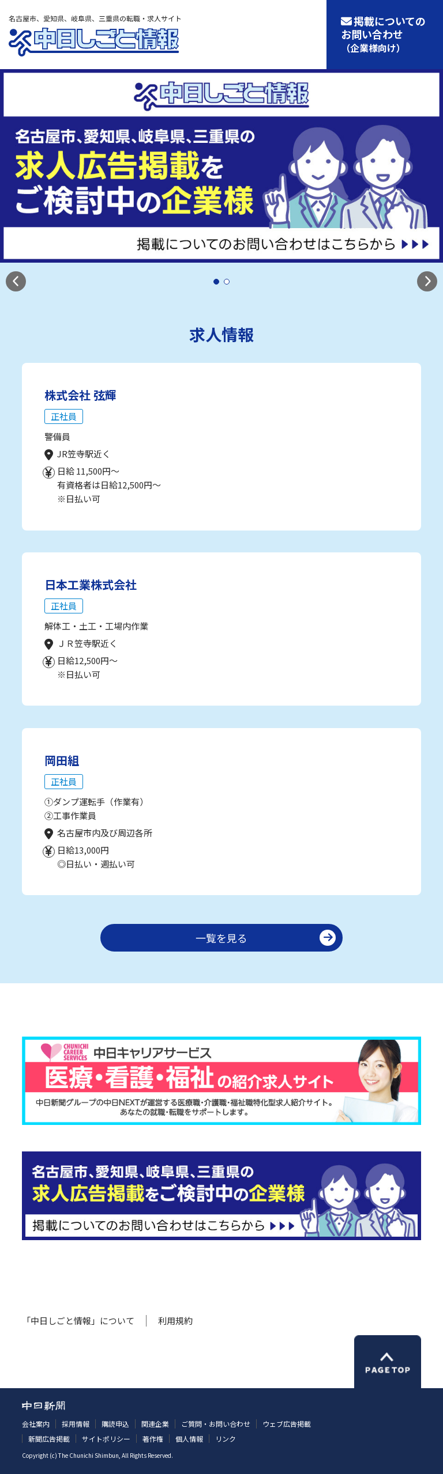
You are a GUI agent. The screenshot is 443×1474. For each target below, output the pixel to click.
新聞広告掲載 (49, 1438)
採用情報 (75, 1423)
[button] (16, 281)
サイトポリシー (106, 1438)
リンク (225, 1438)
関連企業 (155, 1423)
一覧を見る (221, 937)
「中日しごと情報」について (78, 1320)
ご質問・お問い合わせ (215, 1423)
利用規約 (175, 1320)
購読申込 (115, 1423)
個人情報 (189, 1438)
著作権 (152, 1438)
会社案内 (36, 1423)
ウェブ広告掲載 (286, 1423)
